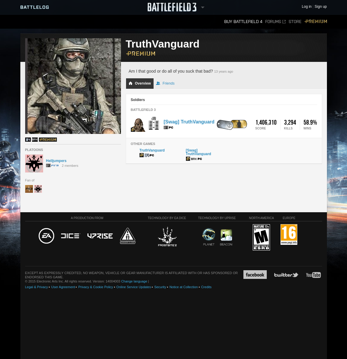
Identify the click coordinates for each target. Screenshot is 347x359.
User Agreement (63, 287)
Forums (275, 21)
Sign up (321, 7)
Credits (206, 287)
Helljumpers (56, 161)
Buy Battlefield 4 (243, 21)
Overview (139, 83)
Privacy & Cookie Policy (95, 287)
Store (295, 21)
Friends (165, 83)
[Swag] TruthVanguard (189, 121)
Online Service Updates (133, 287)
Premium (315, 22)
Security (160, 287)
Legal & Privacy (36, 287)
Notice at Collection (183, 287)
